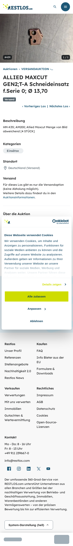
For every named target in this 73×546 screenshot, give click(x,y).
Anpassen (37, 308)
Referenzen (13, 357)
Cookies (42, 415)
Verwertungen (15, 395)
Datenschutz (46, 409)
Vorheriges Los (34, 106)
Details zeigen (51, 284)
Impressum (45, 395)
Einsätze (13, 150)
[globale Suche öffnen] (54, 6)
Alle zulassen (36, 296)
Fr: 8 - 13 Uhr (13, 448)
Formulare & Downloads (46, 371)
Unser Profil (13, 351)
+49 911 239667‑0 (17, 453)
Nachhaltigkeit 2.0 (18, 371)
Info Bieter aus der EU (50, 360)
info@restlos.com (17, 460)
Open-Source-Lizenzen (47, 424)
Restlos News (14, 378)
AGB (40, 402)
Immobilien (13, 409)
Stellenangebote (16, 364)
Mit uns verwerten (18, 402)
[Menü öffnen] (65, 6)
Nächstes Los (59, 106)
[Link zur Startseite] (17, 7)
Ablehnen (36, 320)
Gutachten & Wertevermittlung (17, 418)
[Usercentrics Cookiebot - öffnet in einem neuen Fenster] (52, 221)
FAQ (40, 351)
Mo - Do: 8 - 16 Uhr (18, 444)
